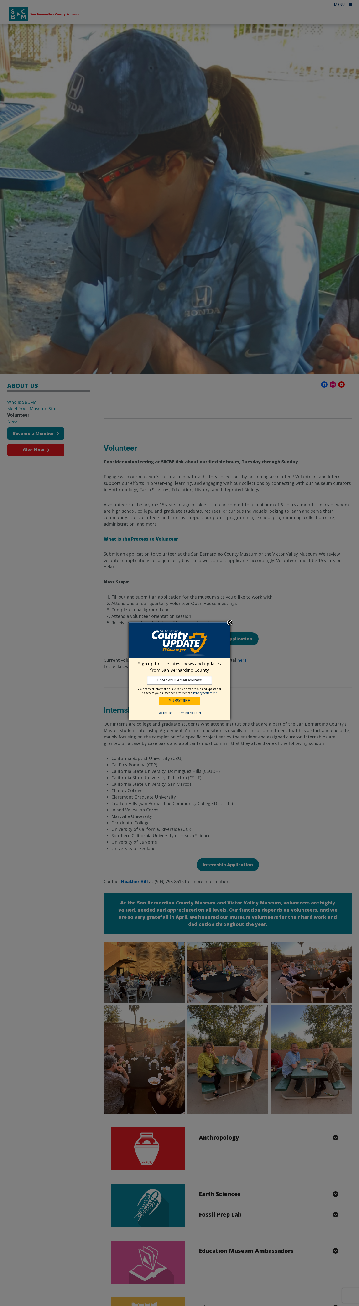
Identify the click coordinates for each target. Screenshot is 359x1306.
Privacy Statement (205, 693)
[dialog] (179, 671)
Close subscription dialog (229, 622)
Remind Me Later (190, 713)
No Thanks (165, 713)
